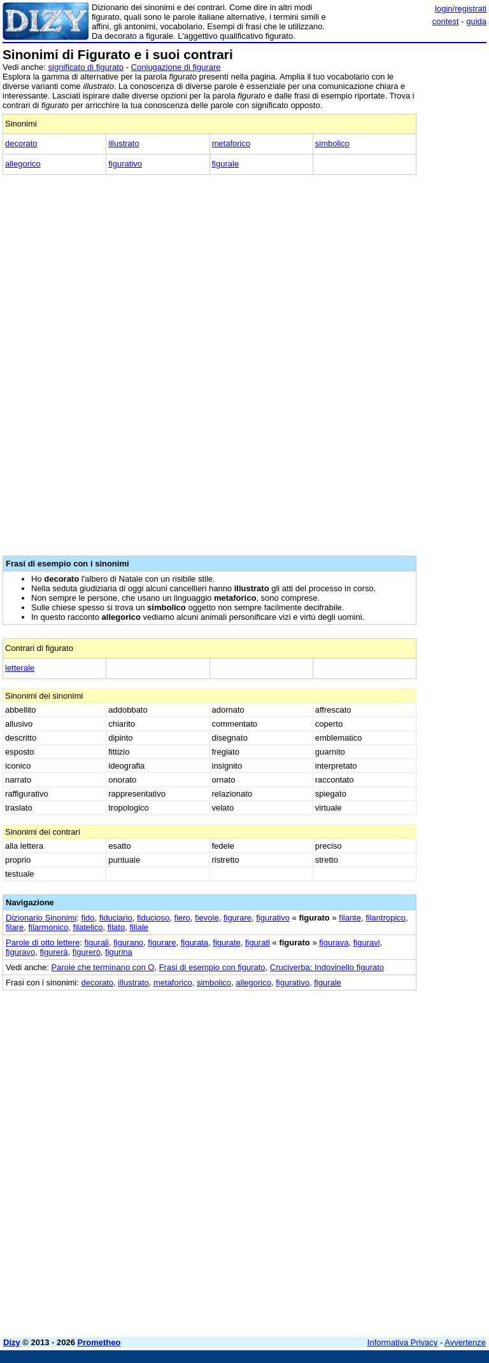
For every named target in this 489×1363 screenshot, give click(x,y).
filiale (138, 927)
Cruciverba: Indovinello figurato (327, 967)
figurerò (87, 952)
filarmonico (48, 927)
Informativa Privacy (402, 1342)
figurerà (53, 952)
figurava (333, 942)
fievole (207, 917)
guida (476, 21)
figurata (194, 942)
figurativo (125, 163)
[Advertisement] (390, 1069)
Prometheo (99, 1342)
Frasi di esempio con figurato (212, 967)
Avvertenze (465, 1342)
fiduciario (115, 917)
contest (445, 21)
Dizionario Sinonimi (41, 917)
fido (88, 917)
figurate (226, 942)
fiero (182, 917)
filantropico (385, 917)
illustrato (123, 143)
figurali (97, 942)
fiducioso (153, 917)
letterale (19, 668)
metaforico (231, 143)
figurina (118, 952)
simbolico (332, 143)
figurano (128, 942)
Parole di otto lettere (43, 942)
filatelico (88, 927)
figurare (237, 917)
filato (116, 927)
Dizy (11, 1342)
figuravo (20, 952)
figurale (225, 163)
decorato (21, 143)
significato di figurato (86, 67)
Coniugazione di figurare (176, 67)
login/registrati (460, 8)
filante (350, 917)
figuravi (366, 942)
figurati (257, 942)
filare (15, 927)
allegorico (23, 163)
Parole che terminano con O (103, 967)
